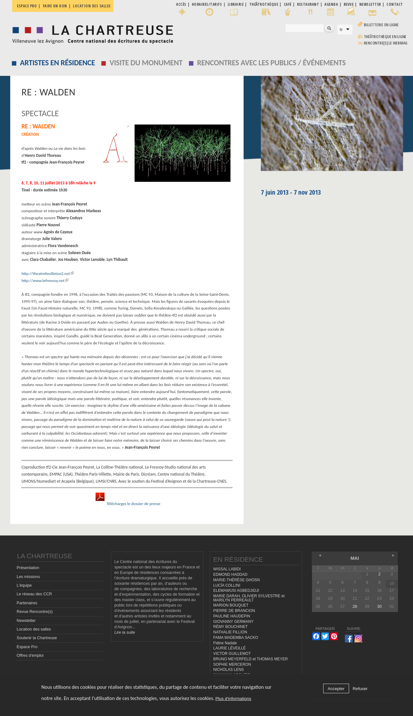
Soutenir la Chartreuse (37, 638)
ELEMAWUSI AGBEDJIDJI (236, 590)
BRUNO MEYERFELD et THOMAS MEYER (250, 659)
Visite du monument (146, 62)
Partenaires (27, 603)
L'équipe (24, 585)
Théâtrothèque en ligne (385, 36)
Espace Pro (27, 647)
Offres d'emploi (30, 655)
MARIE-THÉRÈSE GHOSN (236, 580)
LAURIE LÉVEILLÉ (229, 648)
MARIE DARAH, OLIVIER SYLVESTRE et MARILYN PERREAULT (248, 598)
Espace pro (27, 6)
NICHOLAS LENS (228, 669)
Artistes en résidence (57, 62)
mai (355, 558)
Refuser (360, 688)
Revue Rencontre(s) (35, 611)
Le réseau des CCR (34, 594)
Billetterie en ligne (381, 25)
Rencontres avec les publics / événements (271, 62)
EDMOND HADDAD (230, 574)
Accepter (336, 688)
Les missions (28, 577)
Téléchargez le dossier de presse (133, 503)
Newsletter (26, 620)
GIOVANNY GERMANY (233, 621)
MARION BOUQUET (230, 605)
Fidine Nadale (225, 643)
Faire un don (55, 6)
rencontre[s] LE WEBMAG (386, 43)
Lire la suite (124, 632)
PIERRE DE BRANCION (234, 610)
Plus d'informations (233, 698)
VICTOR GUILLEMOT (232, 653)
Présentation (28, 568)
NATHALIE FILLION (230, 632)
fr (341, 29)
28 (355, 606)
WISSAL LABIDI (227, 569)
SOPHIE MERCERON (232, 664)
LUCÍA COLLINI (226, 585)
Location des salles (92, 6)
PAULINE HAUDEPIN (231, 616)
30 (379, 606)
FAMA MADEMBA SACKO (235, 637)
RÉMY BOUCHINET (230, 626)
